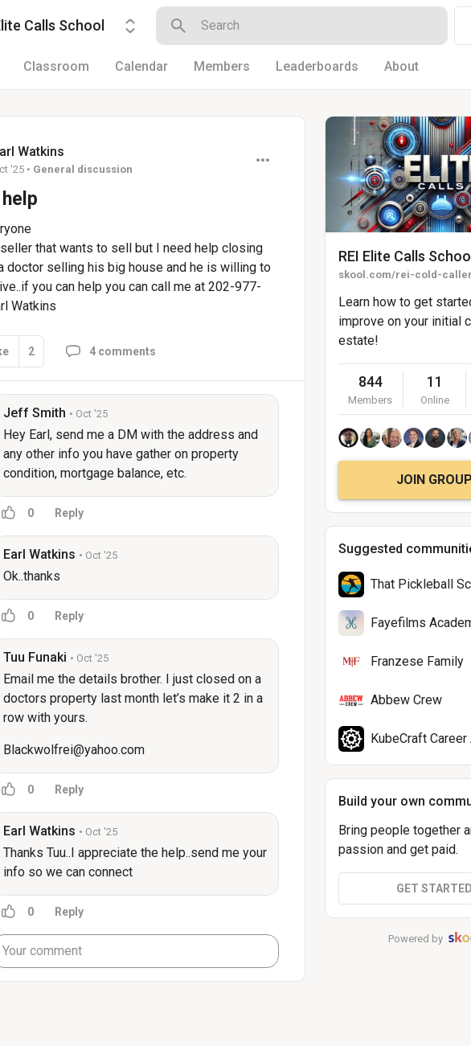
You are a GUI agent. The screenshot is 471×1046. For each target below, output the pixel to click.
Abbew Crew (406, 700)
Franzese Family (417, 661)
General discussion (83, 169)
